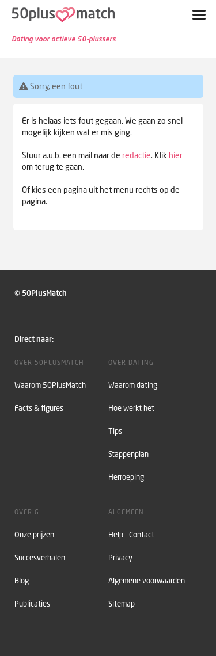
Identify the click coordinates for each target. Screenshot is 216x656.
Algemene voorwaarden (146, 581)
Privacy (120, 558)
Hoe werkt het (131, 408)
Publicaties (32, 604)
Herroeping (126, 477)
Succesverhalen (39, 558)
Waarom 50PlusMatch (50, 385)
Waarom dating (132, 385)
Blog (21, 581)
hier (176, 155)
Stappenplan (128, 454)
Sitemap (121, 604)
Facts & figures (38, 408)
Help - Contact (131, 535)
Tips (115, 431)
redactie (136, 155)
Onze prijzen (34, 535)
